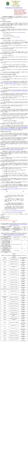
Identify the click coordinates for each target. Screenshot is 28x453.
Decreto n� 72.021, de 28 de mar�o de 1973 (13, 188)
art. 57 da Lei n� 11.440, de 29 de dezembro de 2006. (15, 149)
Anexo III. (10, 158)
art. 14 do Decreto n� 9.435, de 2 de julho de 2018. (17, 210)
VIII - (7, 195)
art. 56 (5, 149)
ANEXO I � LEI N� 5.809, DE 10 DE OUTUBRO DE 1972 (18, 224)
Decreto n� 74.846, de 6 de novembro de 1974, (11, 83)
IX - (7, 198)
